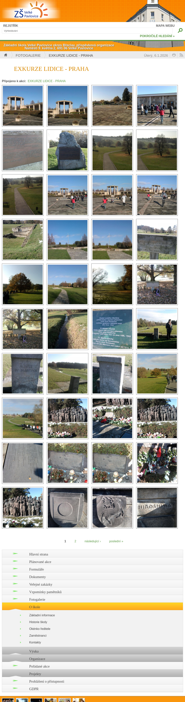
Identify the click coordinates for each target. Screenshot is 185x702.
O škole (34, 607)
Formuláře (36, 569)
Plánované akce (40, 562)
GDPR (34, 689)
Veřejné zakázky (40, 584)
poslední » (116, 541)
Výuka (34, 651)
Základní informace (42, 615)
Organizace (37, 659)
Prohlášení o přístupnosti (46, 681)
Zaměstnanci (38, 635)
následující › (93, 541)
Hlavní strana (38, 554)
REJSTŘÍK (10, 25)
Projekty (35, 674)
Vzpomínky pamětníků (45, 592)
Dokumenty (37, 577)
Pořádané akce (39, 666)
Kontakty (35, 642)
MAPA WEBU (165, 25)
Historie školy (38, 622)
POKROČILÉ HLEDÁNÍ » (157, 36)
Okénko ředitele (39, 628)
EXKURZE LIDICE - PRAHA (47, 81)
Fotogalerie (28, 55)
